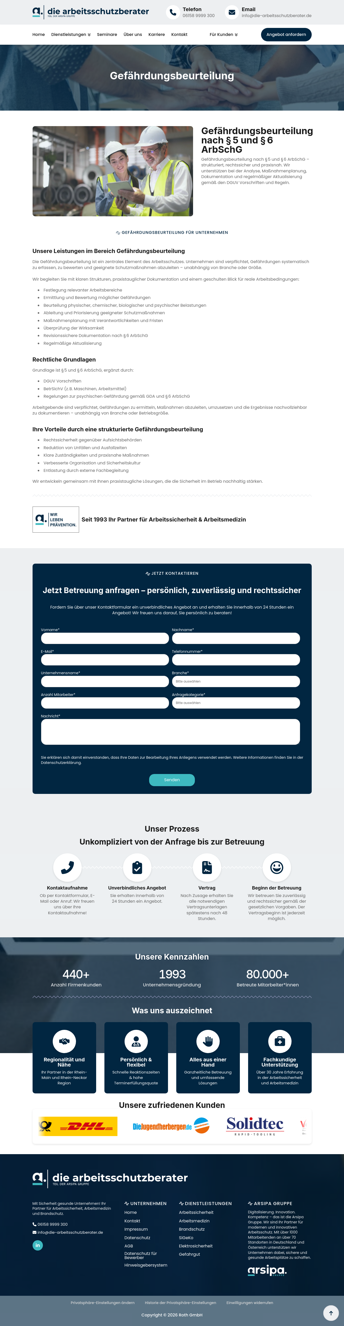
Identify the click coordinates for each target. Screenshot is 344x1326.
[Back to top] (331, 1313)
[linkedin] (38, 1245)
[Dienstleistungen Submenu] (88, 35)
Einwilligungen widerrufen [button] (250, 1302)
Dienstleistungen (68, 35)
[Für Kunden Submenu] (235, 35)
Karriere (157, 35)
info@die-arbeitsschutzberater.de (276, 16)
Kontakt (179, 35)
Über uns (133, 35)
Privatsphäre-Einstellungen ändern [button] (103, 1302)
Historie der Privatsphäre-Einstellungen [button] (180, 1302)
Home (39, 35)
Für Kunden (221, 35)
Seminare (107, 35)
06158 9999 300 (199, 16)
